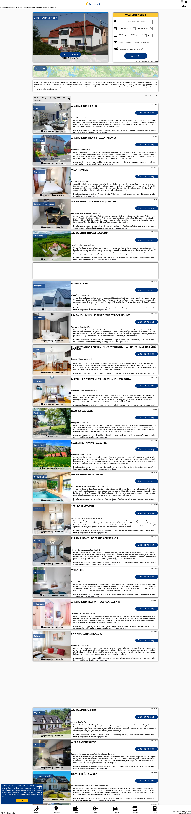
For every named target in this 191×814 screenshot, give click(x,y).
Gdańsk (37, 508)
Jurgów (37, 712)
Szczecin (37, 744)
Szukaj (136, 56)
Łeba (36, 108)
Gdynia (37, 172)
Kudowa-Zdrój (40, 445)
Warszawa (38, 317)
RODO (4, 797)
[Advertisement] (95, 685)
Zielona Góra (39, 604)
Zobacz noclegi (146, 112)
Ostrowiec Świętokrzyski (44, 204)
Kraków (37, 349)
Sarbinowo (38, 140)
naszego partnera (100, 132)
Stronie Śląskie (40, 235)
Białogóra (38, 285)
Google (39, 786)
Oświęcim (38, 413)
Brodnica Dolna (40, 477)
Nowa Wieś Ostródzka (43, 776)
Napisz (188, 813)
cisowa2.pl (95, 4)
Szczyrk (37, 572)
